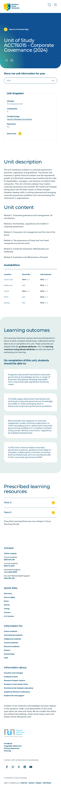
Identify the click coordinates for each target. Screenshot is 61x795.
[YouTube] (31, 767)
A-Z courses (9, 616)
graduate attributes (28, 346)
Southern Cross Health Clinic (16, 684)
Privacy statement (11, 748)
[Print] (11, 60)
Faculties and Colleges (13, 673)
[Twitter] (19, 767)
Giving (6, 609)
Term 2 (7, 503)
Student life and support (14, 696)
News (6, 601)
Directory (8, 594)
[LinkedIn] (25, 767)
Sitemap (7, 751)
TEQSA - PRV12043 (43, 783)
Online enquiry (10, 553)
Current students (11, 643)
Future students (10, 631)
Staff (6, 658)
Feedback (8, 743)
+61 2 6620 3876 (10, 572)
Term (24, 280)
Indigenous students (12, 639)
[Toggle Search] (49, 5)
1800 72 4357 (9, 566)
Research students (11, 646)
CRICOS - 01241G (27, 783)
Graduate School (11, 677)
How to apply (9, 597)
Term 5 (7, 513)
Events (7, 605)
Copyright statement (12, 746)
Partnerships (9, 654)
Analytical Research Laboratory (17, 692)
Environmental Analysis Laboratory (18, 688)
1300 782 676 (9, 578)
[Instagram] (13, 767)
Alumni (7, 650)
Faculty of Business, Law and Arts (19, 119)
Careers (7, 612)
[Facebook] (7, 767)
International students (13, 635)
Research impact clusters (14, 680)
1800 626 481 (9, 560)
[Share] (6, 60)
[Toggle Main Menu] (55, 5)
